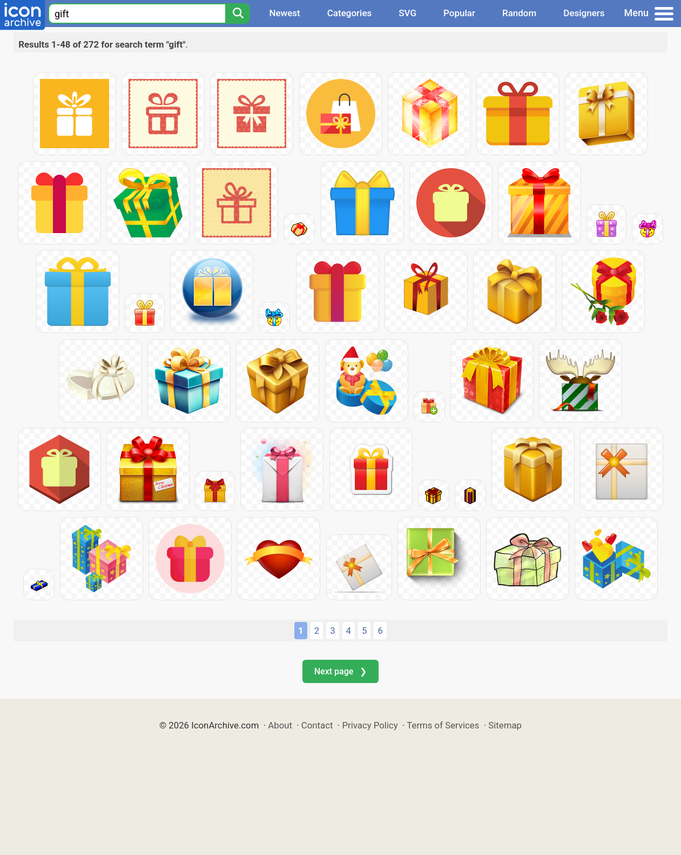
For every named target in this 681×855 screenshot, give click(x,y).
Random (519, 13)
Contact (317, 725)
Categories (349, 13)
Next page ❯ (340, 671)
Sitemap (505, 725)
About (280, 725)
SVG (407, 13)
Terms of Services (443, 725)
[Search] (237, 13)
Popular (459, 13)
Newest (284, 13)
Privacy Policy (369, 725)
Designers (583, 13)
